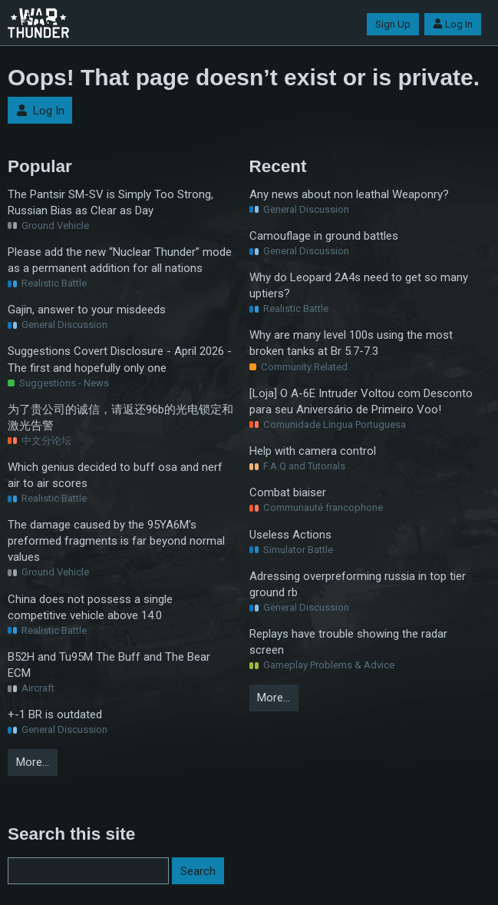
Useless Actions (290, 535)
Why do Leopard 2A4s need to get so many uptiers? (358, 285)
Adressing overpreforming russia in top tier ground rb (357, 584)
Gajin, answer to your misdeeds (87, 310)
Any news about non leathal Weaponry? (349, 194)
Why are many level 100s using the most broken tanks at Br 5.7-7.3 (351, 343)
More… (32, 762)
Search (198, 871)
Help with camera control (312, 451)
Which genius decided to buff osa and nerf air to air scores (115, 475)
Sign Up (393, 24)
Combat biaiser (287, 492)
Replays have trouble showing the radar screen (348, 642)
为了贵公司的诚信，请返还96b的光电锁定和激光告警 (120, 418)
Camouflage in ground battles (323, 236)
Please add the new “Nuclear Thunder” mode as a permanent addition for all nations (120, 260)
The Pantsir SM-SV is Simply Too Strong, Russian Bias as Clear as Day (110, 202)
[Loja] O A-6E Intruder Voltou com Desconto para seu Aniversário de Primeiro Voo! (361, 401)
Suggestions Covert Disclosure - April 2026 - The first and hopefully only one (120, 359)
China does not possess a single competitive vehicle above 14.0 (90, 607)
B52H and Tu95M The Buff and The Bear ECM (109, 665)
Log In (453, 24)
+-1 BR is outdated (55, 714)
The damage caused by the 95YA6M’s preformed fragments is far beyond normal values (116, 541)
